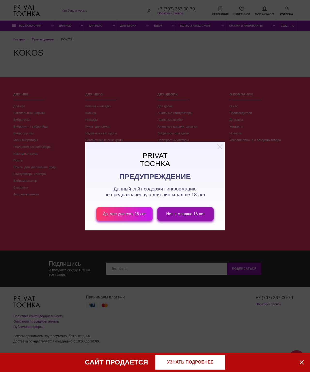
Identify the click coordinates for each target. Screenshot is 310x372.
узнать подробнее (190, 362)
